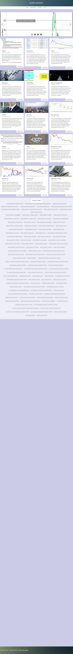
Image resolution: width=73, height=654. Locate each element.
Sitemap (39, 7)
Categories (33, 7)
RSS (20, 650)
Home (27, 7)
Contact (45, 7)
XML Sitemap (25, 650)
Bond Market (36, 3)
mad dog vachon (14, 62)
